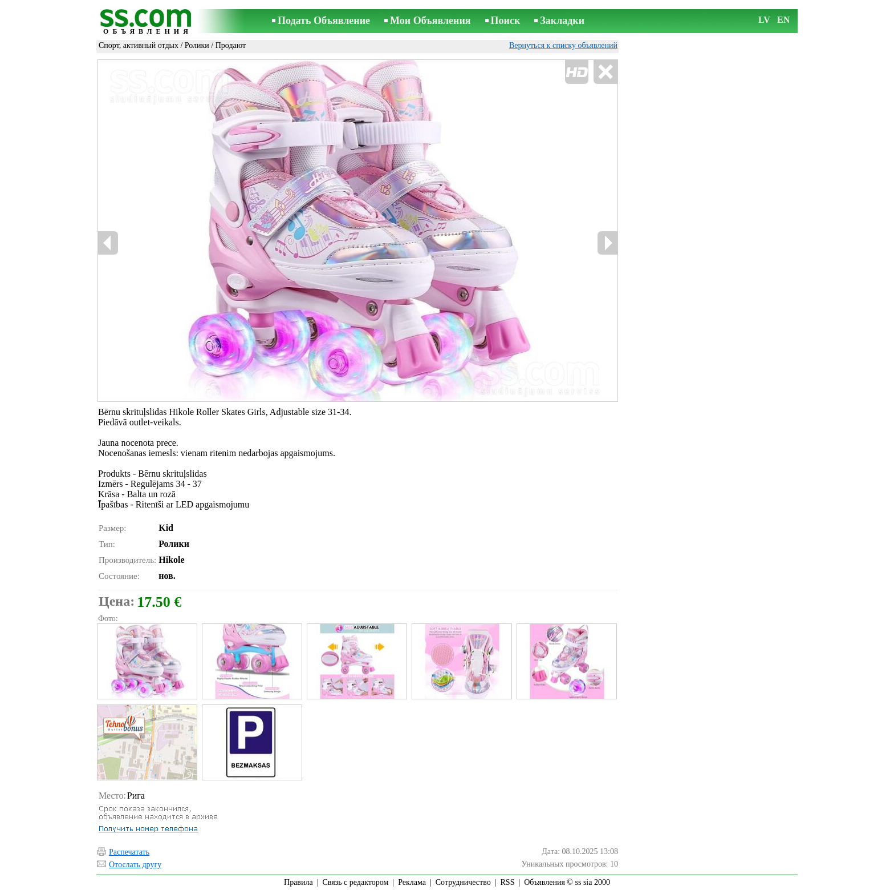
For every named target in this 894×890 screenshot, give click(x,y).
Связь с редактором (356, 882)
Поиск (506, 20)
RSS (508, 882)
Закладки (562, 20)
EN (783, 20)
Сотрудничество (463, 882)
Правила (298, 882)
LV (764, 20)
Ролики (197, 45)
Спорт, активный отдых (138, 45)
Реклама (412, 882)
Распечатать (129, 852)
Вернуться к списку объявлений (563, 45)
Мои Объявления (430, 20)
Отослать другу (135, 864)
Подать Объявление (324, 20)
